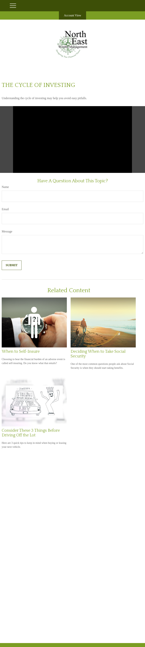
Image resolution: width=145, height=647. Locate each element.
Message (7, 231)
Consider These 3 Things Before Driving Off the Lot (31, 433)
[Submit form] (12, 265)
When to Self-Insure (21, 351)
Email (5, 209)
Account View (72, 15)
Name (5, 187)
